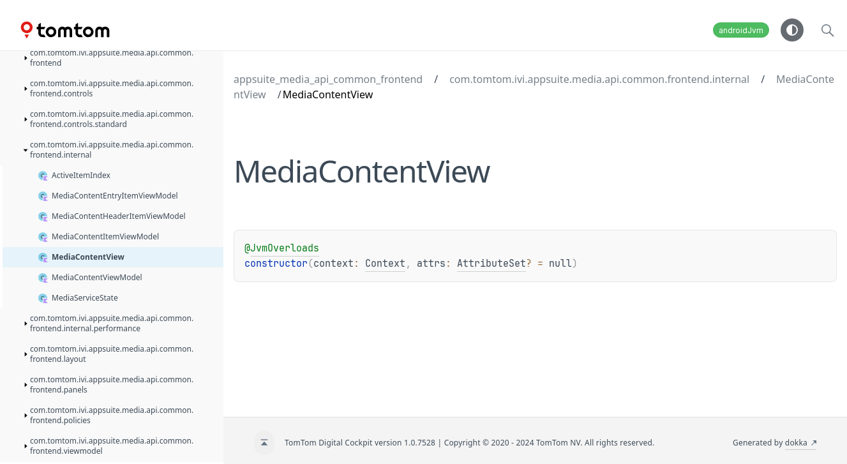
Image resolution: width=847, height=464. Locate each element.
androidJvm (741, 30)
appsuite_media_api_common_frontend (328, 79)
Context (385, 263)
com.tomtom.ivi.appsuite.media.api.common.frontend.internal (599, 79)
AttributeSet (491, 263)
